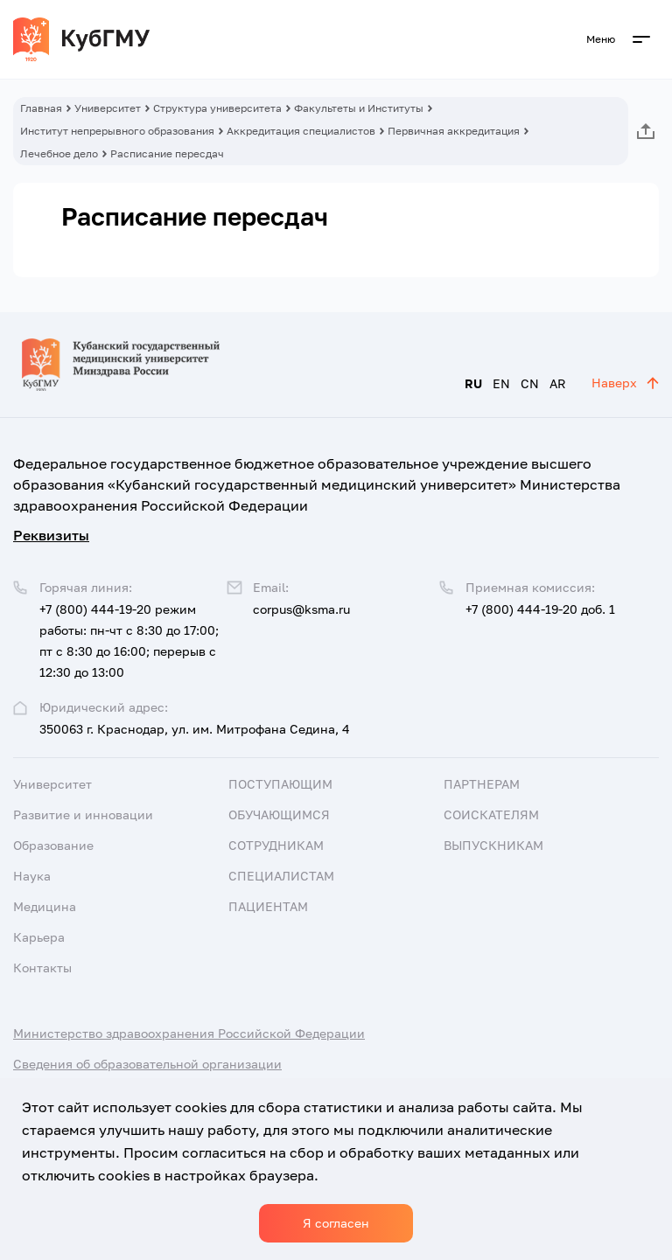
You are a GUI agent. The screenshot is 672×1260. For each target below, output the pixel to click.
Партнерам (482, 783)
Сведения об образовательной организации (147, 1063)
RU (473, 383)
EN (501, 383)
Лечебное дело (59, 153)
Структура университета (217, 108)
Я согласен (336, 1222)
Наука (32, 875)
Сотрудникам (276, 845)
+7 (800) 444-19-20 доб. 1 (540, 609)
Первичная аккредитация (454, 130)
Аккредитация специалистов (301, 130)
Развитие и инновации (83, 814)
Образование (53, 845)
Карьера (39, 936)
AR (558, 383)
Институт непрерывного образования (117, 130)
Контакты (42, 967)
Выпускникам (493, 845)
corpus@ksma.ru (301, 609)
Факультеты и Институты (359, 108)
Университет (107, 108)
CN (530, 383)
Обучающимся (279, 814)
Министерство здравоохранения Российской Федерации (189, 1033)
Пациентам (268, 906)
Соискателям (491, 814)
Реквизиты (51, 535)
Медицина (44, 906)
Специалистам (281, 875)
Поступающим (280, 783)
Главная (41, 108)
